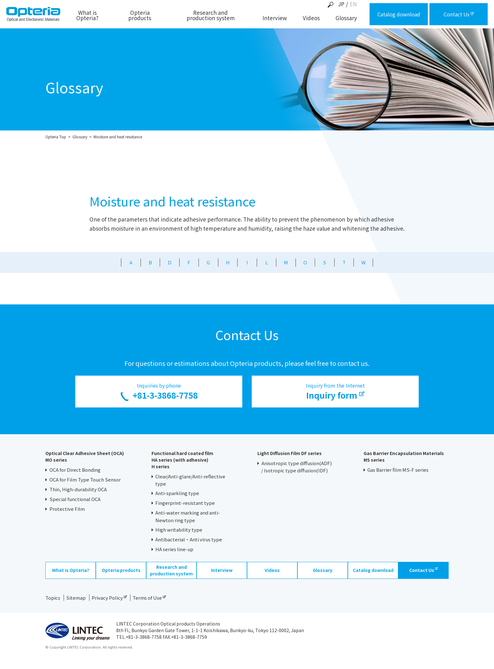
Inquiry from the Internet (335, 391)
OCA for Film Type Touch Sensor (85, 479)
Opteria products (139, 16)
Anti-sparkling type (177, 493)
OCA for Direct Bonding (75, 469)
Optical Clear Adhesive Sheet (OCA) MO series (84, 456)
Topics (52, 597)
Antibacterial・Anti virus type (188, 539)
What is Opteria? (87, 16)
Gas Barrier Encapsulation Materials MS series (404, 456)
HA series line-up (174, 549)
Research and (211, 16)
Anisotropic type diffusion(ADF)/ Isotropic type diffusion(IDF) (296, 467)
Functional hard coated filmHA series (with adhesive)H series (182, 460)
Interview (274, 18)
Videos (311, 18)
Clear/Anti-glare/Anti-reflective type (190, 480)
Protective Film (67, 508)
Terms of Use (149, 597)
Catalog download (373, 570)
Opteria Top (55, 136)
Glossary (346, 18)
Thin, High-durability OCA (78, 489)
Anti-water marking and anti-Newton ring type (187, 516)
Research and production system (171, 570)
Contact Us (423, 570)
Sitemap (76, 597)
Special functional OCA (75, 499)
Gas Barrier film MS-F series (397, 469)
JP (341, 4)
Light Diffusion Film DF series (289, 453)
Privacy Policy (109, 597)
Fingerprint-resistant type (185, 502)
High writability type (178, 529)
